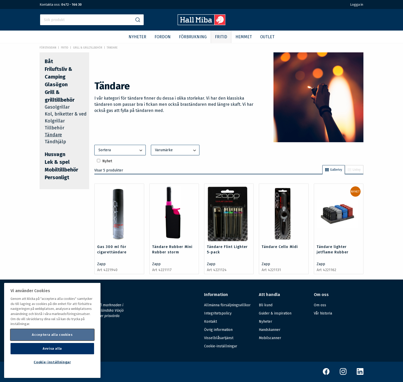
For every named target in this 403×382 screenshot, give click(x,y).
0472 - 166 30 (71, 4)
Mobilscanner (270, 338)
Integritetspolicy (218, 313)
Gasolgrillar (57, 107)
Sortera (120, 150)
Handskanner (269, 330)
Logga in (356, 4)
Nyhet (107, 161)
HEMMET (243, 36)
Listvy (354, 169)
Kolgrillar (55, 121)
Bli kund (265, 305)
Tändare (112, 47)
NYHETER (137, 36)
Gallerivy (333, 169)
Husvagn (55, 154)
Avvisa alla (52, 348)
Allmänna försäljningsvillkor (227, 305)
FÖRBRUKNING (193, 36)
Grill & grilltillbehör (87, 47)
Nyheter (265, 321)
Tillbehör (54, 128)
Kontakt (210, 321)
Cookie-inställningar (220, 346)
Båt (49, 61)
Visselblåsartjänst (218, 338)
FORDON (162, 36)
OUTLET (267, 36)
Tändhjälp (55, 142)
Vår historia (323, 313)
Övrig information (218, 330)
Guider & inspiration (275, 313)
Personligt (57, 177)
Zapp (101, 264)
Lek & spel (57, 162)
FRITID (221, 36)
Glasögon (56, 84)
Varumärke (176, 150)
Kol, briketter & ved (66, 114)
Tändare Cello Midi (280, 247)
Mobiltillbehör (61, 170)
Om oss (320, 305)
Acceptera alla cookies (52, 335)
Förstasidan (48, 47)
